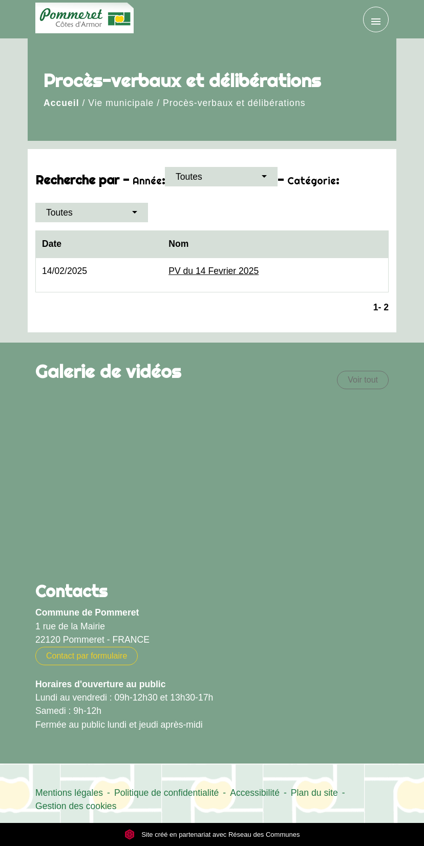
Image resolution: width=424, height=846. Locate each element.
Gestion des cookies (75, 806)
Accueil (61, 103)
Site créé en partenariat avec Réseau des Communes (212, 834)
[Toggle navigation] (376, 19)
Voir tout (363, 379)
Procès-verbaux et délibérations (234, 103)
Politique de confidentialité (166, 793)
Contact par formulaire (86, 655)
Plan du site (314, 793)
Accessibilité (255, 793)
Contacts (71, 591)
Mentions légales (69, 793)
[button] (221, 176)
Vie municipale (121, 103)
